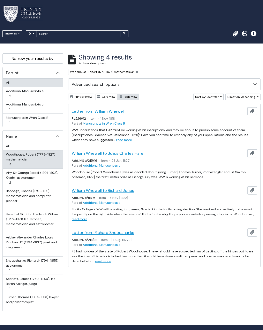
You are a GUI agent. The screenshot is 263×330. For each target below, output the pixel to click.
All (7, 82)
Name (11, 136)
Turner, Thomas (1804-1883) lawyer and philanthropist (32, 301)
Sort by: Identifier (207, 97)
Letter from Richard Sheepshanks (103, 232)
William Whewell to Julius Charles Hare (107, 153)
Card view (106, 97)
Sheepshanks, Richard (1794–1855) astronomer (32, 265)
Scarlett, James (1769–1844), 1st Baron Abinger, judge (30, 283)
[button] (235, 33)
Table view (128, 97)
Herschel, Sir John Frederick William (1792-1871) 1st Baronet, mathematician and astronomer (32, 221)
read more (124, 140)
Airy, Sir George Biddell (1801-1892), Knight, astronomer (32, 177)
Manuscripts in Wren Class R (27, 120)
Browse (11, 33)
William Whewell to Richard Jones (103, 190)
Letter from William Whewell (98, 111)
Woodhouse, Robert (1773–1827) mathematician (30, 159)
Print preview (81, 97)
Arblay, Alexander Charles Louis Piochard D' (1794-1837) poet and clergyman (31, 245)
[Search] (78, 33)
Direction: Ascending (241, 97)
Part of (12, 73)
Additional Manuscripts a (25, 93)
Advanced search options (96, 84)
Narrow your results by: (33, 58)
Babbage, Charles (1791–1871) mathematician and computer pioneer (28, 198)
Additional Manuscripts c (25, 107)
